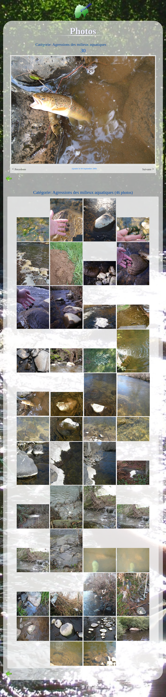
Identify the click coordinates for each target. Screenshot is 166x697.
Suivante (148, 169)
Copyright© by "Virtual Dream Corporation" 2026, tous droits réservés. (90, 689)
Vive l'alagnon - (62, 689)
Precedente (19, 169)
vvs (68, 689)
